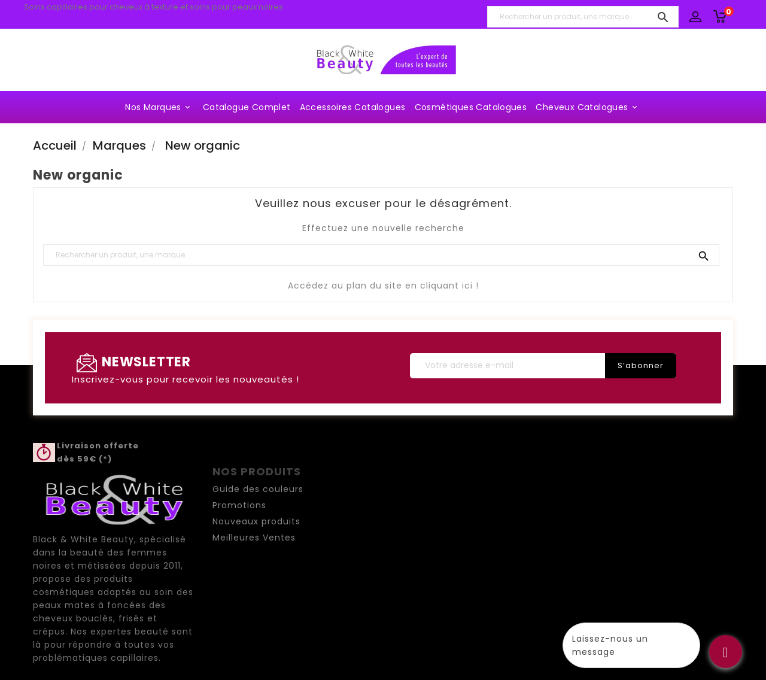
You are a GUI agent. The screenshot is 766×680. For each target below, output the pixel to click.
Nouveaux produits (256, 521)
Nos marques (159, 107)
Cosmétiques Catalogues (471, 107)
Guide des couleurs (257, 489)
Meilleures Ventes (254, 538)
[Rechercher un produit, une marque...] (583, 17)
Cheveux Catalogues (588, 107)
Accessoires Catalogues (353, 107)
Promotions (239, 505)
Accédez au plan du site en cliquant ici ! (383, 286)
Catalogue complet (247, 107)
